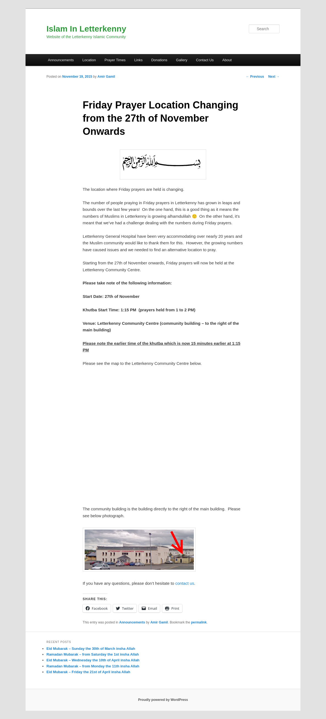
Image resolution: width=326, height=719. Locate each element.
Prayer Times (115, 60)
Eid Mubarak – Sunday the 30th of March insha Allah (90, 649)
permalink (199, 622)
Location (89, 60)
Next (274, 77)
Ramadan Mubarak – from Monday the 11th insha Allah (92, 666)
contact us (184, 583)
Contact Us (205, 60)
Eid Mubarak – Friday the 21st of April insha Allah (88, 672)
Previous (255, 77)
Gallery (181, 60)
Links (138, 60)
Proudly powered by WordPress (163, 700)
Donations (159, 60)
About (227, 60)
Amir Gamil (106, 77)
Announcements (61, 60)
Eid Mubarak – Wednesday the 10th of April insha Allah (92, 660)
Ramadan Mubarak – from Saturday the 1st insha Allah (92, 654)
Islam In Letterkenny (86, 28)
